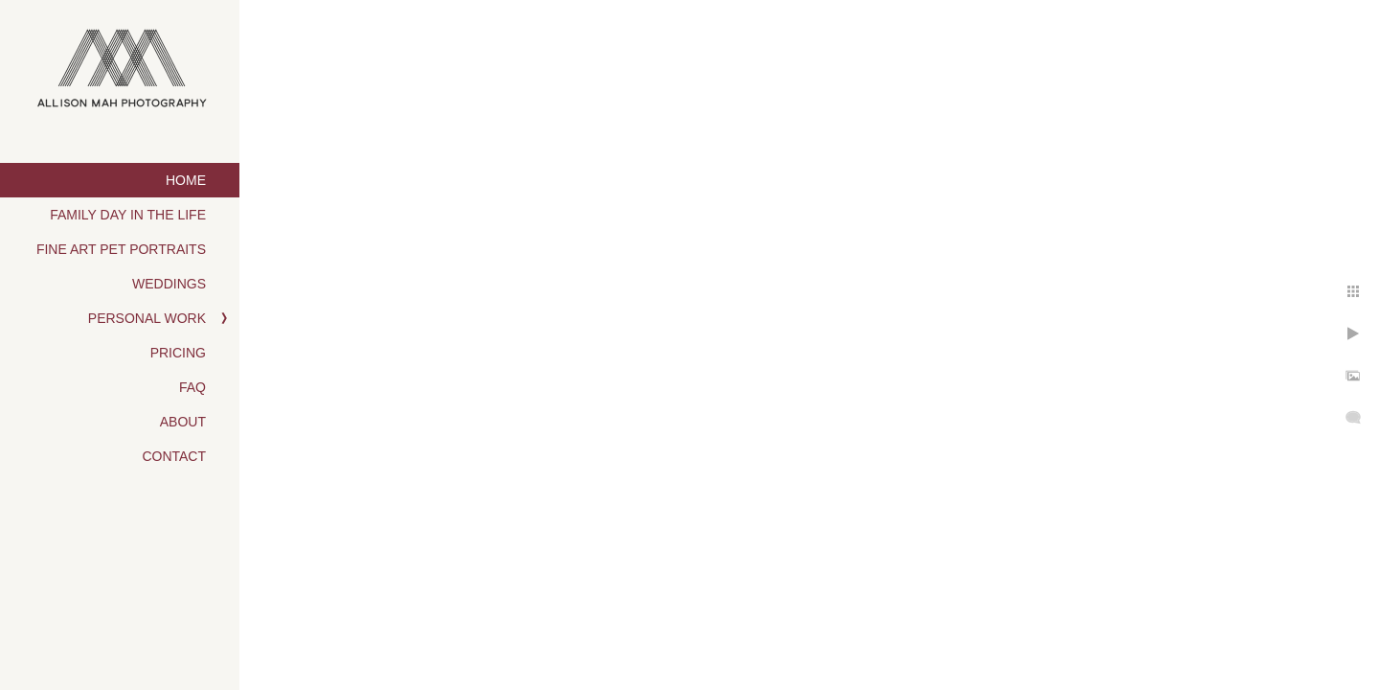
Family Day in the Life (128, 214)
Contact (174, 456)
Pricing (178, 352)
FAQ (192, 387)
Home (186, 180)
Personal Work (147, 318)
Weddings (169, 283)
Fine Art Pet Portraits (121, 249)
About (183, 421)
